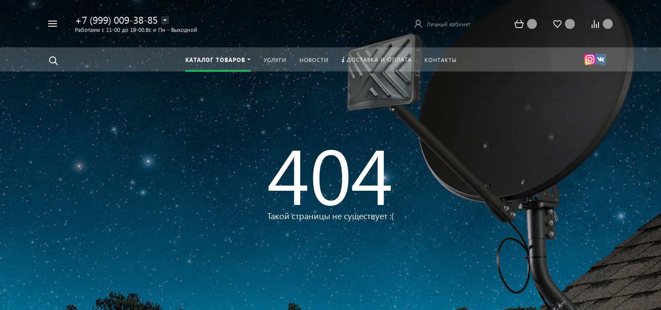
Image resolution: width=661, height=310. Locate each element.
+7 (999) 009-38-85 (116, 19)
